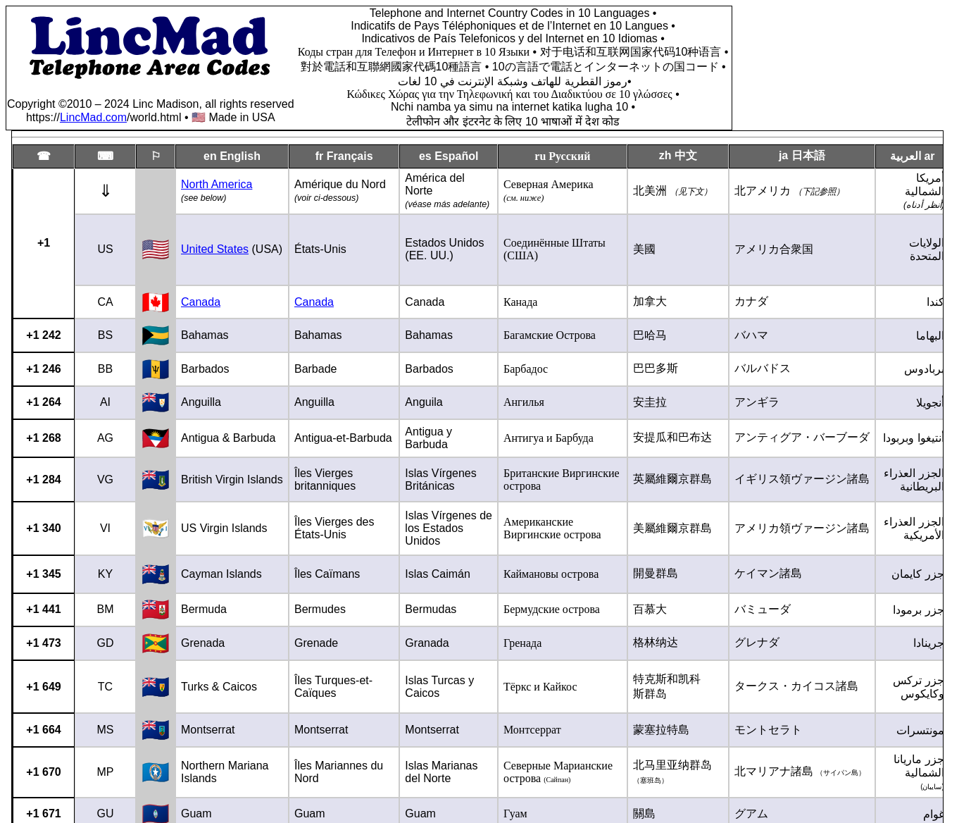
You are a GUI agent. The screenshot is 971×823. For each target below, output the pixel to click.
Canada (200, 302)
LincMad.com (93, 117)
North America (216, 184)
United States (215, 249)
